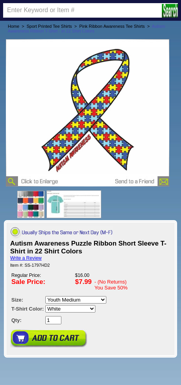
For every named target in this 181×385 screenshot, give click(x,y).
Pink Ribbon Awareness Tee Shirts (112, 26)
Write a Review (25, 258)
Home (13, 26)
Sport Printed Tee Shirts (49, 26)
